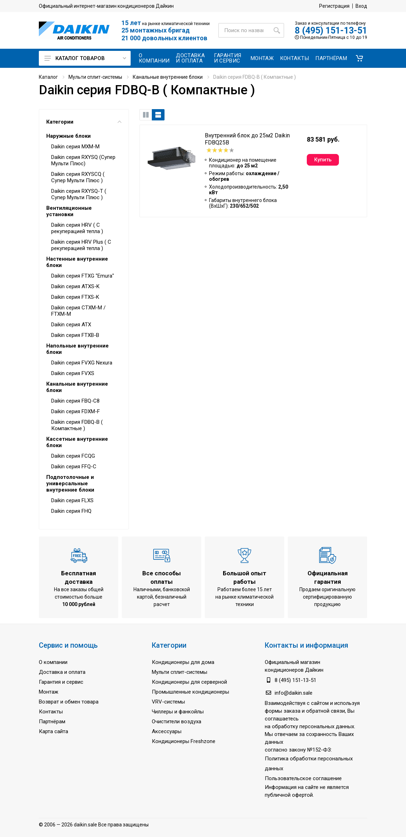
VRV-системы (168, 702)
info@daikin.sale (293, 693)
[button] (359, 58)
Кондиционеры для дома (183, 662)
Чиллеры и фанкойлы (178, 711)
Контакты (51, 711)
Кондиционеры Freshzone (183, 741)
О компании (53, 662)
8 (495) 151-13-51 (331, 30)
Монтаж (48, 692)
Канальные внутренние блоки (168, 77)
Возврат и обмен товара (68, 702)
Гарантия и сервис (61, 682)
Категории (83, 122)
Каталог (48, 77)
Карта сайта (53, 731)
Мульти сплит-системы (95, 77)
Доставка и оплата (62, 672)
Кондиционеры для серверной (189, 682)
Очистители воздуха (176, 721)
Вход (361, 6)
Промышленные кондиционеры (190, 692)
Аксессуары (166, 731)
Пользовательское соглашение (303, 778)
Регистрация (334, 6)
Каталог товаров (85, 58)
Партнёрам (52, 721)
